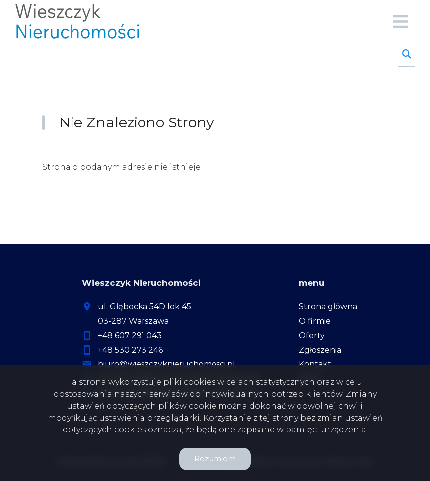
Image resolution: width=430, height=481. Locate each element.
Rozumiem (215, 458)
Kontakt (315, 364)
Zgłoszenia (320, 350)
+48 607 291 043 (130, 335)
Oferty (312, 335)
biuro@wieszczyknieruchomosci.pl (166, 364)
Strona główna (328, 306)
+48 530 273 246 (130, 350)
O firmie (315, 321)
